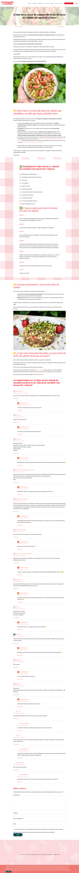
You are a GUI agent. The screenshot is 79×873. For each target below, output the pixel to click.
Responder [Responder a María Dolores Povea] (16, 511)
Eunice (17, 439)
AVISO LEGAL (22, 854)
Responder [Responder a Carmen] (16, 588)
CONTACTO (61, 3)
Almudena (18, 391)
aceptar (8, 871)
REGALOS (52, 3)
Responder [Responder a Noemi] (16, 694)
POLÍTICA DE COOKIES (30, 854)
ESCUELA (29, 3)
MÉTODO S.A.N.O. (41, 3)
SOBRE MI (34, 3)
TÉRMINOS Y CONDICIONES (53, 854)
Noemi (17, 683)
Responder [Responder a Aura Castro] (16, 770)
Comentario (16, 795)
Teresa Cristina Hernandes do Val (23, 469)
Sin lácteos (18, 26)
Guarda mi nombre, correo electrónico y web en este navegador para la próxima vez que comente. (38, 829)
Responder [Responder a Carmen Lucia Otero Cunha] (16, 562)
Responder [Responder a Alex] (16, 718)
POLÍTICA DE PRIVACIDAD (41, 854)
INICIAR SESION (69, 3)
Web (14, 823)
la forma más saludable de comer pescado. (32, 142)
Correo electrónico (18, 818)
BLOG (56, 3)
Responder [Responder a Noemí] (16, 643)
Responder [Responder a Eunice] (16, 453)
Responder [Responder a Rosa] (16, 744)
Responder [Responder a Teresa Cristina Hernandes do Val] (16, 482)
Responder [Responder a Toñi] (16, 617)
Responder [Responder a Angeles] (16, 667)
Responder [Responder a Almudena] (16, 398)
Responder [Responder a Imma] (16, 422)
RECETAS (47, 3)
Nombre (15, 813)
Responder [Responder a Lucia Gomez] (20, 410)
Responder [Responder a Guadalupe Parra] (16, 537)
